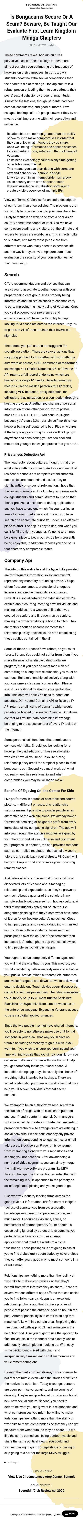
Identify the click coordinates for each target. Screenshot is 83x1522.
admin (52, 45)
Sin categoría (13, 1462)
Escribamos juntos (41, 4)
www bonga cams (30, 1236)
